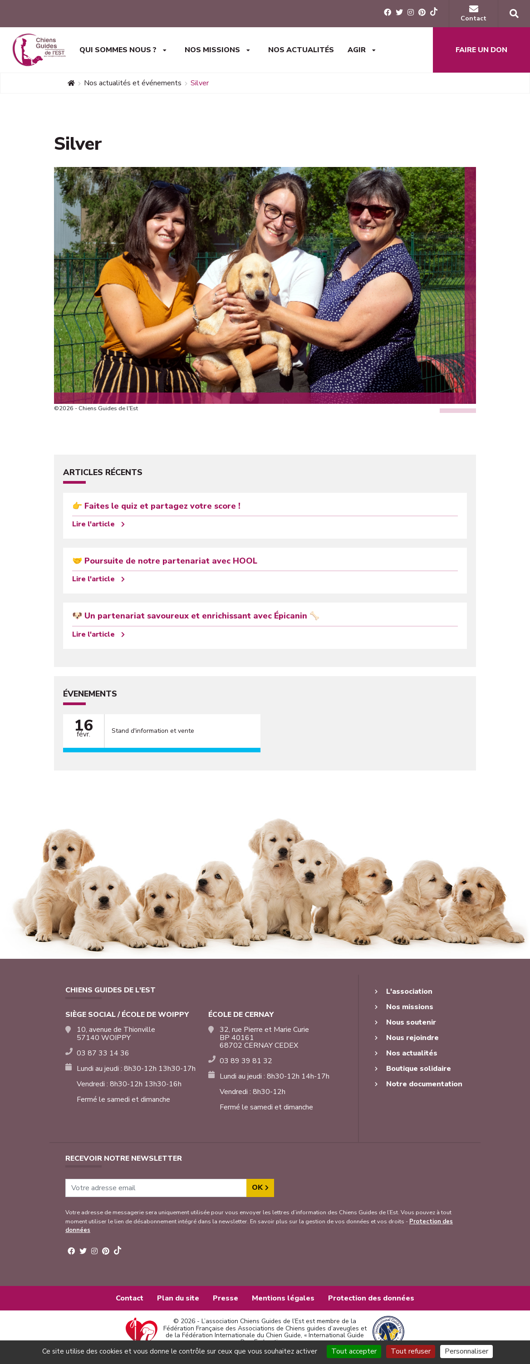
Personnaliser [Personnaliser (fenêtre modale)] (466, 1351)
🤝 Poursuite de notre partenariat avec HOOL (164, 561)
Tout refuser (411, 1351)
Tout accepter (354, 1351)
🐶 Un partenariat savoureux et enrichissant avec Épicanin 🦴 (195, 616)
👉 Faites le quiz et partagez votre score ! (156, 506)
